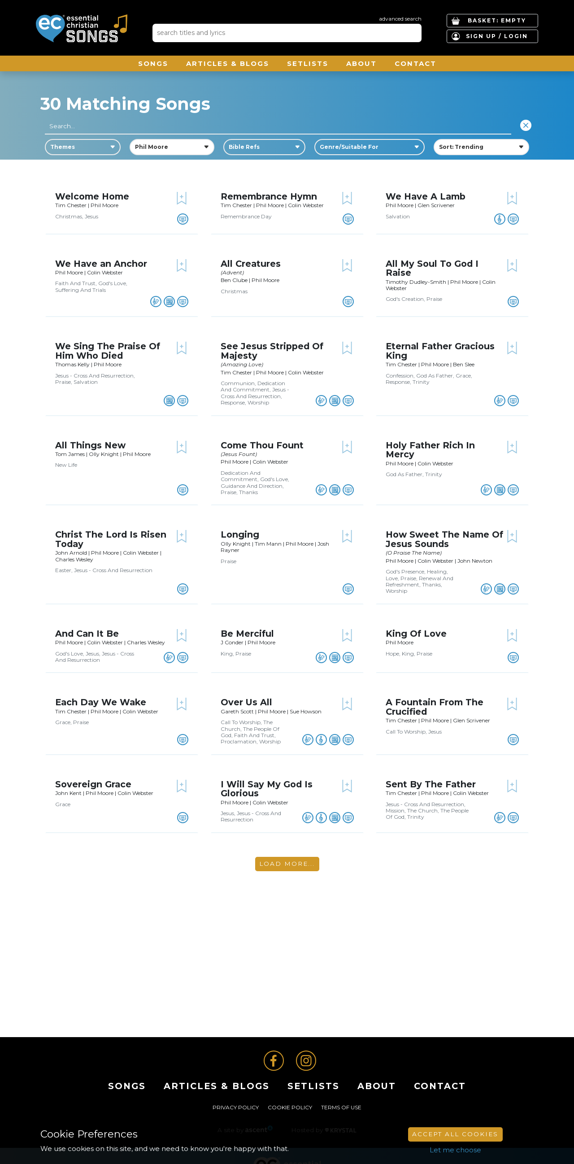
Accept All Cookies (455, 1134)
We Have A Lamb (425, 196)
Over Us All (246, 702)
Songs (153, 63)
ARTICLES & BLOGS (227, 63)
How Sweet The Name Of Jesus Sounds (444, 539)
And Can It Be (87, 633)
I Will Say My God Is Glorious (267, 789)
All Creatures (251, 263)
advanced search (400, 18)
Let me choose (455, 1150)
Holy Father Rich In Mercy (430, 450)
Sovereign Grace (93, 784)
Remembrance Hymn (269, 196)
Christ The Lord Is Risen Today (110, 539)
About (361, 63)
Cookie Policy (290, 1107)
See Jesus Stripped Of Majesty (272, 350)
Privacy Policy (236, 1107)
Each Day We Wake (100, 702)
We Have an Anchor (101, 263)
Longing (240, 534)
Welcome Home (92, 196)
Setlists (307, 63)
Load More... (287, 863)
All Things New (90, 445)
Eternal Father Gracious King (440, 350)
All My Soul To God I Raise (432, 268)
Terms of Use (341, 1107)
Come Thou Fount (262, 445)
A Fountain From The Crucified (434, 707)
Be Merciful (247, 633)
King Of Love (416, 633)
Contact (415, 63)
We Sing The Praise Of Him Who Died (107, 350)
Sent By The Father (431, 784)
